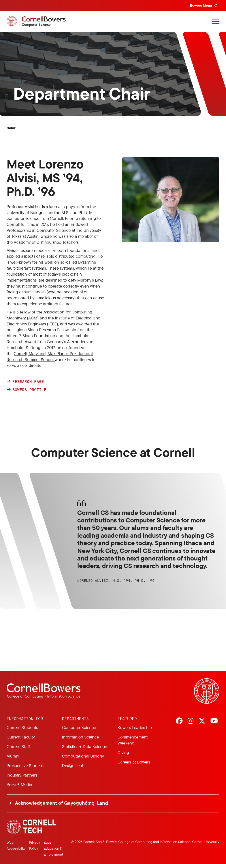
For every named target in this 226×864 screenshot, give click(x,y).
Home (11, 128)
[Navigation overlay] (215, 21)
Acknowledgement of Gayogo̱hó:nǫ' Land (61, 803)
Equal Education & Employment (53, 848)
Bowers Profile (30, 389)
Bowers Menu (201, 5)
